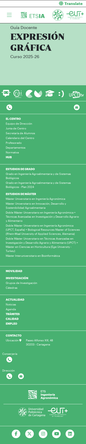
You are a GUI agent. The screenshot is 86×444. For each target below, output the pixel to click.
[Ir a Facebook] (15, 433)
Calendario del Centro (20, 137)
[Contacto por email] (77, 108)
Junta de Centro (16, 128)
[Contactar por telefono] (9, 108)
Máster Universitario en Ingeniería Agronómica (35, 198)
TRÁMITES (13, 314)
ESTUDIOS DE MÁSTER (21, 193)
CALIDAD (12, 318)
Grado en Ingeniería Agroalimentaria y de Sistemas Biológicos (38, 175)
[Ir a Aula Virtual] (49, 95)
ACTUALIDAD (15, 299)
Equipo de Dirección (19, 123)
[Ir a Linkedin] (70, 433)
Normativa (12, 152)
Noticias (11, 304)
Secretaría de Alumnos (20, 133)
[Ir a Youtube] (56, 433)
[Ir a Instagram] (43, 433)
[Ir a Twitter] (29, 433)
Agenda (11, 309)
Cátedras (11, 287)
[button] (66, 3)
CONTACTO (14, 335)
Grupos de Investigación (21, 282)
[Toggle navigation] (9, 15)
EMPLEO (11, 323)
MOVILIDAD (14, 271)
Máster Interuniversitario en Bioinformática (33, 255)
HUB (9, 157)
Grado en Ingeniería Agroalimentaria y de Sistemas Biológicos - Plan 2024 (38, 184)
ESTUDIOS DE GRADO (20, 169)
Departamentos (15, 147)
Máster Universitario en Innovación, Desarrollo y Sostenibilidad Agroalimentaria (36, 205)
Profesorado (14, 142)
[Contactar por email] (21, 376)
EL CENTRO (13, 118)
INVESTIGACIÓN (17, 278)
